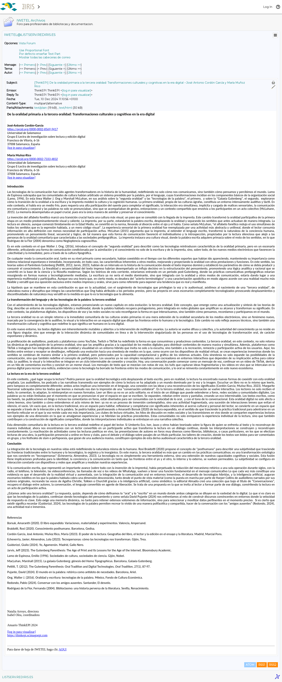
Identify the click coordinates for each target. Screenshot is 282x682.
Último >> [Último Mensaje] (74, 65)
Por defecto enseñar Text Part (39, 54)
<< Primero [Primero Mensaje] (27, 65)
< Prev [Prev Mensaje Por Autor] (42, 72)
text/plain (40, 107)
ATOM (250, 665)
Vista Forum (27, 43)
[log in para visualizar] (76, 90)
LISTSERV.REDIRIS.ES (17, 677)
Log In (267, 7)
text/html (65, 107)
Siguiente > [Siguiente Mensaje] (57, 65)
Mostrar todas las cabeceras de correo (44, 57)
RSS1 (261, 665)
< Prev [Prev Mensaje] (42, 65)
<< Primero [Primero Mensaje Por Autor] (27, 72)
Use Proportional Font (34, 50)
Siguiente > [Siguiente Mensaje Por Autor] (57, 72)
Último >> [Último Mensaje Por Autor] (74, 72)
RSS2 (272, 665)
